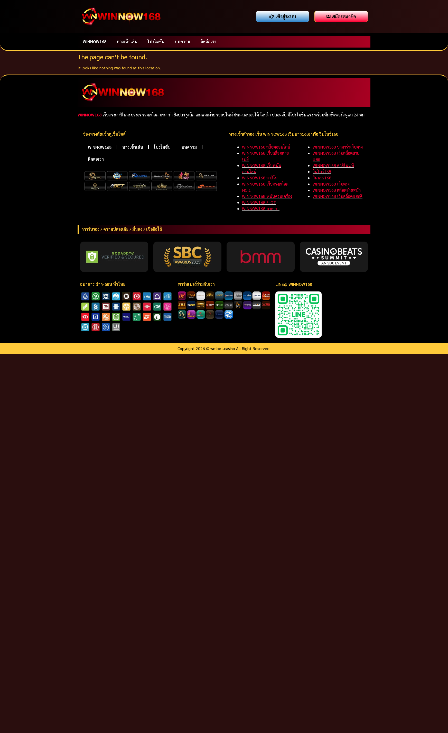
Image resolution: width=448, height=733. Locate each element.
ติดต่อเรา (208, 41)
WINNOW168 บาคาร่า (260, 208)
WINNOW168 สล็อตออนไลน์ (266, 147)
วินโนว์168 (322, 171)
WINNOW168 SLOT (259, 202)
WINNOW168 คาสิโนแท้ (333, 165)
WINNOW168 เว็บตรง (331, 184)
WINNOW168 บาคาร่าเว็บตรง (338, 147)
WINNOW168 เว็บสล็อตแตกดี (337, 196)
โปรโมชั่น (156, 41)
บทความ (182, 41)
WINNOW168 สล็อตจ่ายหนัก (337, 190)
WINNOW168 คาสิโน (260, 177)
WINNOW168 (94, 41)
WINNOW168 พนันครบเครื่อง (267, 196)
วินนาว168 (322, 177)
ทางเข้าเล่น (127, 41)
